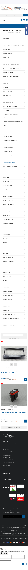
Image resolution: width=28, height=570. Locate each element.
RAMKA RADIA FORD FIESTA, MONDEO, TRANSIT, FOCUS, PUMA (11, 371)
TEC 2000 (5, 83)
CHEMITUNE (6, 57)
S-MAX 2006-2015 (7, 284)
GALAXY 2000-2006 (8, 223)
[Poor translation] (5, 553)
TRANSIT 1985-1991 (7, 291)
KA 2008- (5, 238)
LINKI (5, 125)
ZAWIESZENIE (7, 158)
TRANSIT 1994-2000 (8, 299)
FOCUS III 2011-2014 (8, 208)
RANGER (5, 280)
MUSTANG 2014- (7, 276)
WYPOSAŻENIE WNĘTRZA (9, 162)
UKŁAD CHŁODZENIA (8, 136)
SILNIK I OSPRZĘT (7, 132)
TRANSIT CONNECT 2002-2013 (11, 318)
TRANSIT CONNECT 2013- (9, 322)
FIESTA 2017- (6, 177)
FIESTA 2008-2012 (7, 170)
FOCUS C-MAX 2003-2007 (9, 181)
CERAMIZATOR (6, 49)
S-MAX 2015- (6, 287)
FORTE (4, 61)
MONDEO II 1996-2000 (8, 261)
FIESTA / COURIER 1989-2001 (10, 106)
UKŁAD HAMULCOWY (8, 144)
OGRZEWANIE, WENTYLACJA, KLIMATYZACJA (13, 121)
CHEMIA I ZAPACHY (8, 53)
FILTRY (5, 117)
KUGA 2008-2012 (7, 246)
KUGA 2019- (6, 253)
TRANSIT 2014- (6, 310)
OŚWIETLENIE (7, 129)
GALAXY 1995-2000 (8, 219)
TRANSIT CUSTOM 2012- (9, 314)
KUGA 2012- (6, 249)
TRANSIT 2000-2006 (8, 303)
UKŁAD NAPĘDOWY (8, 151)
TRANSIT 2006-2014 (8, 306)
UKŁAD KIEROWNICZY (8, 147)
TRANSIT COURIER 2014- (9, 325)
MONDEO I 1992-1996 (8, 257)
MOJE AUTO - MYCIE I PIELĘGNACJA (12, 68)
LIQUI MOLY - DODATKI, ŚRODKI (11, 64)
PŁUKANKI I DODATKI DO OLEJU (11, 76)
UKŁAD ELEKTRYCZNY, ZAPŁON (10, 140)
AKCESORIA (6, 38)
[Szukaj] (14, 15)
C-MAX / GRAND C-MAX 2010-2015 (11, 189)
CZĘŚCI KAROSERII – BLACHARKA (11, 114)
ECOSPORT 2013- (7, 95)
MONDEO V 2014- (7, 272)
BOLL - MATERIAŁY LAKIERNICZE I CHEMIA (13, 45)
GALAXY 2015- (6, 230)
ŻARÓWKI (5, 87)
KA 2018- (5, 242)
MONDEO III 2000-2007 (9, 265)
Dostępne (13, 335)
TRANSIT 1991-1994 (8, 295)
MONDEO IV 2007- (7, 268)
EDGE (4, 99)
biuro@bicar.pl (6, 465)
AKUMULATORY (7, 42)
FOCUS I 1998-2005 (8, 196)
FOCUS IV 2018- (7, 215)
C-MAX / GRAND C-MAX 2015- (10, 192)
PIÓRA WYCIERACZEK (8, 80)
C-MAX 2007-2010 (7, 185)
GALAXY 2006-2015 (8, 227)
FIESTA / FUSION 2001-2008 (10, 166)
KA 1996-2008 (6, 234)
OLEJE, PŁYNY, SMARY (8, 72)
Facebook (5, 469)
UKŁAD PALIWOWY (8, 155)
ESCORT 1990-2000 (8, 102)
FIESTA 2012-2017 (7, 173)
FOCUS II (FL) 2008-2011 (9, 204)
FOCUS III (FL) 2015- (8, 211)
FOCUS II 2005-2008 (8, 200)
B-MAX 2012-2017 (7, 91)
